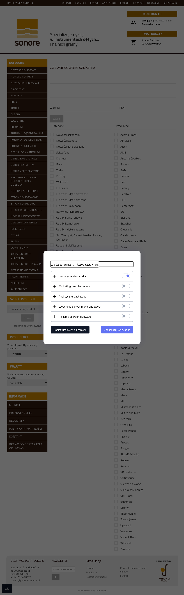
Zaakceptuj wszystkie (117, 330)
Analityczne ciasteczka (72, 296)
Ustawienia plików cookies (75, 264)
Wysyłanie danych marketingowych (80, 306)
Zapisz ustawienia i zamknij (70, 330)
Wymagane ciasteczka (72, 276)
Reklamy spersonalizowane (75, 316)
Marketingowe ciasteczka (74, 286)
